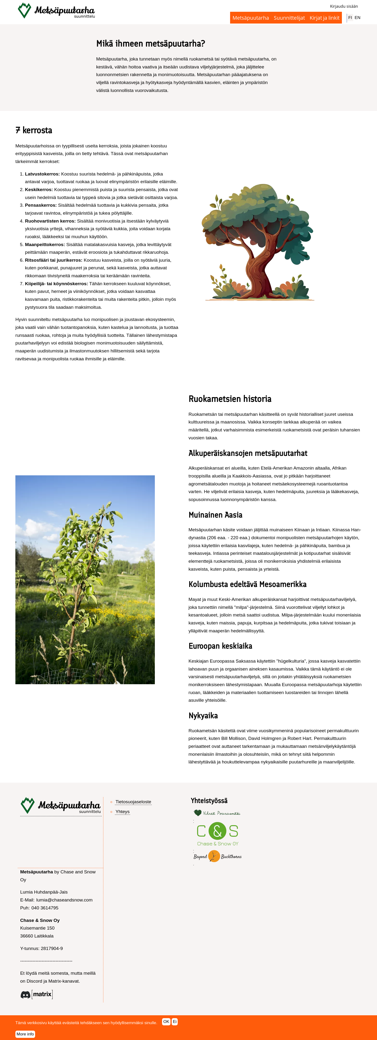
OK (166, 1024)
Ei (174, 1024)
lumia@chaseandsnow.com (64, 899)
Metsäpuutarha (250, 17)
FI (350, 17)
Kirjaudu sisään (344, 6)
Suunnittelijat (289, 17)
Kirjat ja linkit (324, 17)
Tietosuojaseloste (133, 801)
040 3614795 (44, 907)
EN (357, 17)
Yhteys (122, 811)
